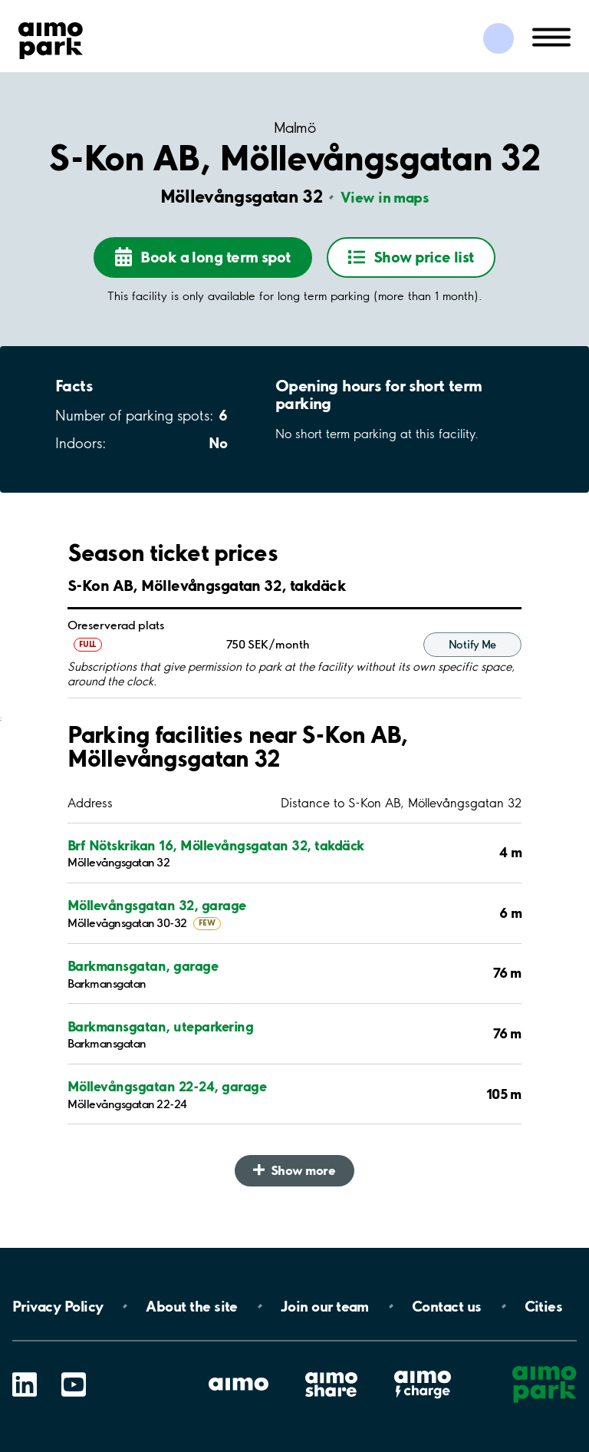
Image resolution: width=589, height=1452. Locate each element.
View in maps (385, 197)
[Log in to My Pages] (498, 38)
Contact (447, 1306)
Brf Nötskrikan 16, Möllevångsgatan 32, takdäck (215, 845)
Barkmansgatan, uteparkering (160, 1026)
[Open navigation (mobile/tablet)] (551, 36)
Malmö (294, 128)
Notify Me (472, 645)
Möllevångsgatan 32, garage (156, 905)
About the (191, 1306)
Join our (325, 1306)
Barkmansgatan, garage (142, 966)
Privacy (57, 1306)
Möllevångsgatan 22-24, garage (166, 1086)
